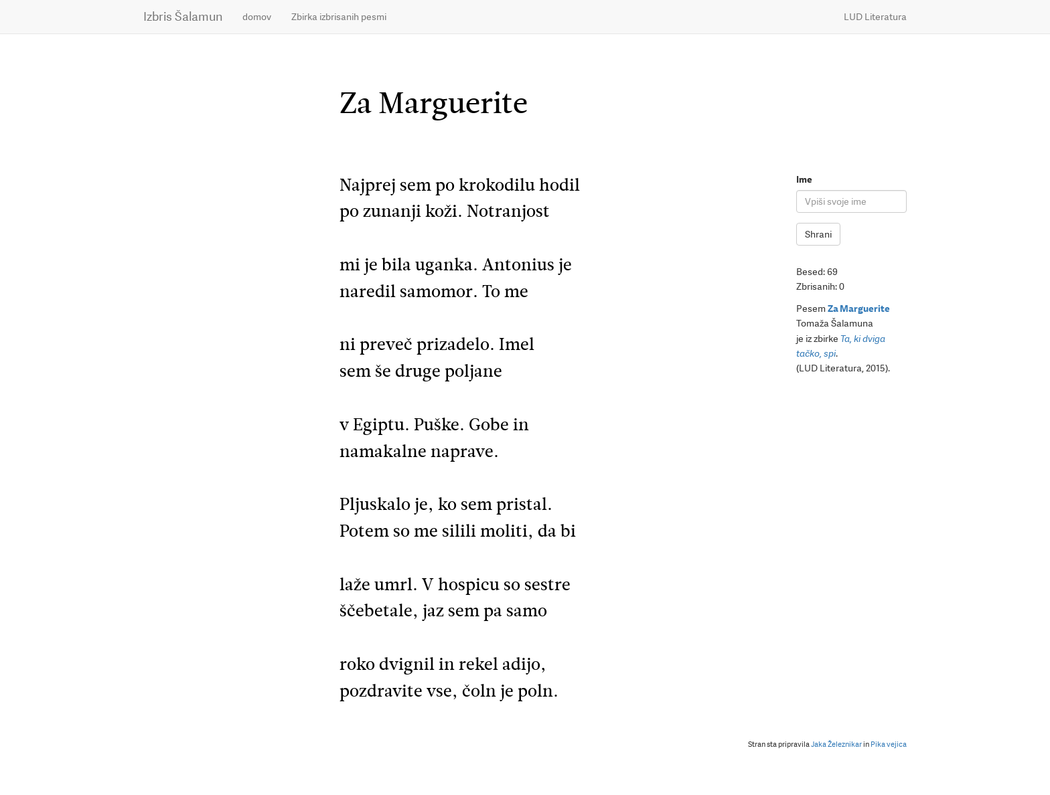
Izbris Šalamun (182, 16)
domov (256, 17)
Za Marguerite (859, 308)
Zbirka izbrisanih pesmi (338, 17)
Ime (804, 179)
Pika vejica (889, 744)
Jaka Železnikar (836, 744)
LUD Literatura (875, 17)
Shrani (818, 234)
